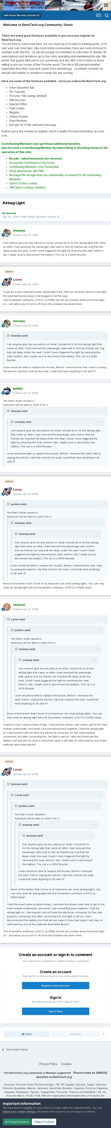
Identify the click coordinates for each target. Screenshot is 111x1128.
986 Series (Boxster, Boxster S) (40, 216)
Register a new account (55, 985)
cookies (28, 1107)
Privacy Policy (48, 1063)
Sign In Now (56, 1011)
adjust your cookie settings (19, 1111)
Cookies (66, 1063)
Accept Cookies (17, 1121)
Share (27, 1034)
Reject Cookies (44, 1121)
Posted (25, 234)
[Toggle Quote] (8, 335)
